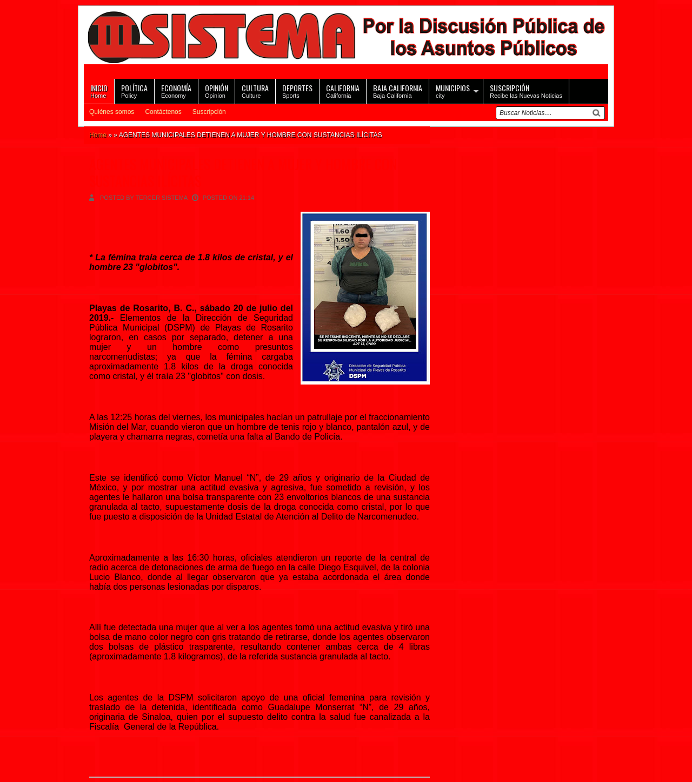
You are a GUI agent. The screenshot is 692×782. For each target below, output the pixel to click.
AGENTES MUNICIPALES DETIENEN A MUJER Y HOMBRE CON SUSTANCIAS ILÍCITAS (243, 172)
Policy (134, 90)
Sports (297, 90)
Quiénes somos (111, 112)
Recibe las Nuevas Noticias (526, 90)
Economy (176, 90)
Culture (255, 90)
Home (99, 90)
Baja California (397, 90)
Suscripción (209, 112)
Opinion (216, 90)
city (453, 90)
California (343, 90)
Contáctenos (163, 112)
